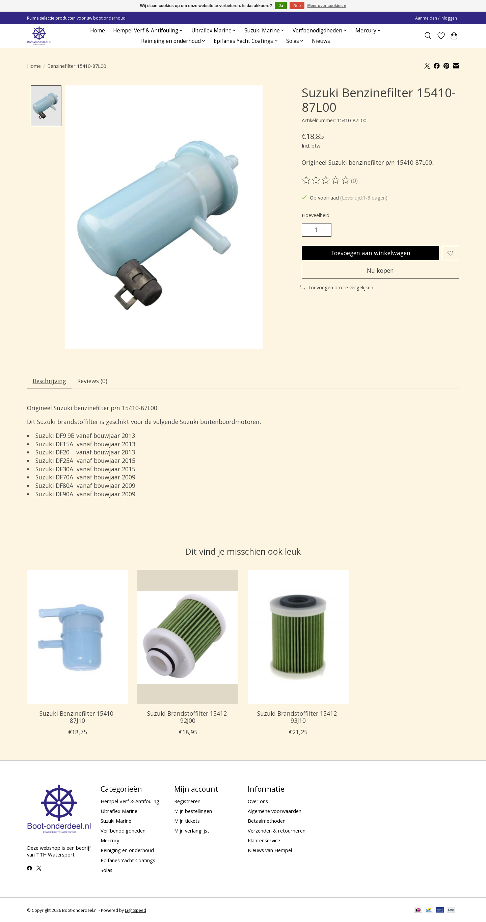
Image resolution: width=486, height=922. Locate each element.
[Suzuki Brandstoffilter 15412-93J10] (298, 637)
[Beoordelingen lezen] (326, 180)
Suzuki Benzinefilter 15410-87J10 (77, 717)
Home (97, 30)
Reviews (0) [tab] (92, 381)
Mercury (110, 840)
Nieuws (321, 41)
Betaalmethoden (267, 820)
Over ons (258, 801)
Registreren (187, 801)
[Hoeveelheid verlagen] (309, 230)
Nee (297, 5)
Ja (280, 5)
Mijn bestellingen (193, 811)
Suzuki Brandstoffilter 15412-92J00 (188, 717)
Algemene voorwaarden (274, 811)
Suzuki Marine (116, 820)
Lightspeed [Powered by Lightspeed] (135, 911)
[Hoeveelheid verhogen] (324, 230)
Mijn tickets (187, 820)
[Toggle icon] (428, 36)
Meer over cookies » (326, 5)
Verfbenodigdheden (123, 830)
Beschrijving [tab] (49, 381)
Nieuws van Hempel (270, 850)
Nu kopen (380, 270)
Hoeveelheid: (316, 215)
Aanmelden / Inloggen (436, 18)
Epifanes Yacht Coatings (128, 860)
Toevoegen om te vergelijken (336, 287)
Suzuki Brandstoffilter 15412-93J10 (298, 717)
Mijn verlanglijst (191, 830)
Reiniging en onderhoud (127, 850)
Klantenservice (264, 840)
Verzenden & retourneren (276, 830)
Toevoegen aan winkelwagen (370, 253)
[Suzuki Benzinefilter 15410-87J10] (77, 637)
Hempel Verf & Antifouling (130, 801)
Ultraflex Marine (119, 811)
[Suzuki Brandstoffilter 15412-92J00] (187, 637)
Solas (106, 870)
